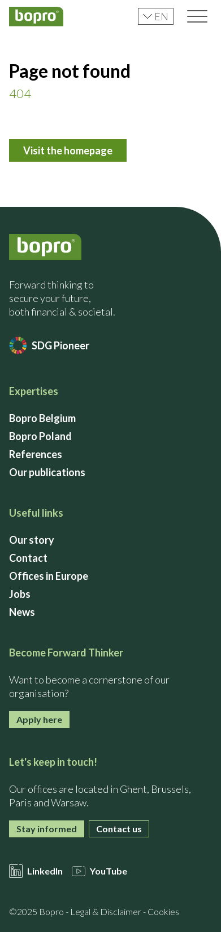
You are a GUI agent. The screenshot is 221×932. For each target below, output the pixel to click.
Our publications (47, 472)
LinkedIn (36, 871)
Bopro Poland (40, 436)
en (155, 16)
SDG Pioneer (49, 345)
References (35, 454)
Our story (31, 540)
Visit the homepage (67, 150)
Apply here (39, 719)
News (22, 612)
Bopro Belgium (42, 418)
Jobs (20, 594)
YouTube (99, 871)
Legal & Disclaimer (105, 911)
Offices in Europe (48, 576)
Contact (28, 558)
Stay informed (46, 828)
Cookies (163, 911)
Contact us (119, 828)
